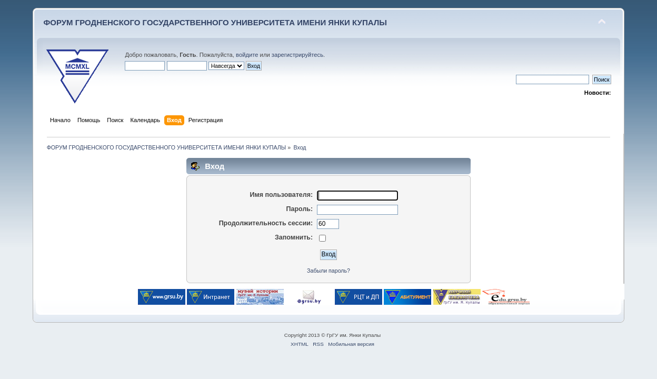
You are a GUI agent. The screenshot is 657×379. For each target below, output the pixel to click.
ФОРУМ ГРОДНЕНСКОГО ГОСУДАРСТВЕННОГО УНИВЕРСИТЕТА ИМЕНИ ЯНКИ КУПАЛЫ (215, 22)
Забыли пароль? (328, 270)
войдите (247, 55)
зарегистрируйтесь (297, 55)
